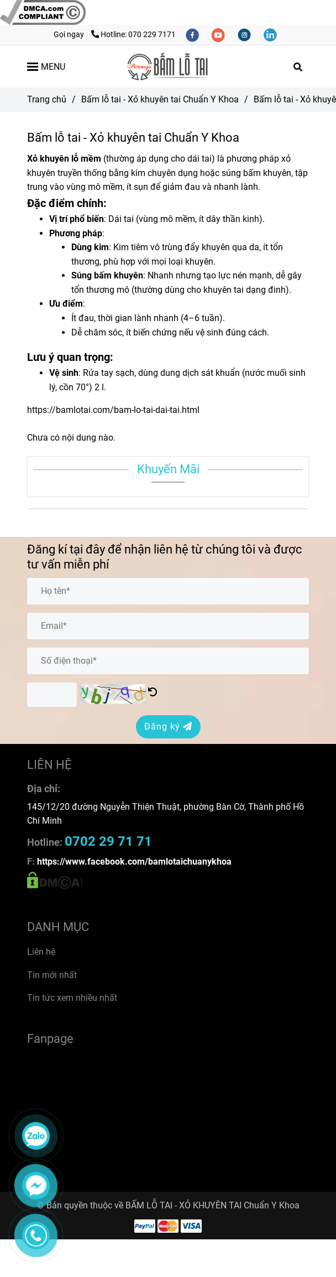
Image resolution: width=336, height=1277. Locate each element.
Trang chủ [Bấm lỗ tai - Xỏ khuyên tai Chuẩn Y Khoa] (46, 99)
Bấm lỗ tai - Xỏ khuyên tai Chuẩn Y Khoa (160, 99)
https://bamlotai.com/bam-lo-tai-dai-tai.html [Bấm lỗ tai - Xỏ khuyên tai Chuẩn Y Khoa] (113, 410)
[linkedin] (270, 34)
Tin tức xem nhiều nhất (72, 997)
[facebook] (193, 34)
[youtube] (219, 34)
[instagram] (245, 34)
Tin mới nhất (52, 975)
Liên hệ (41, 952)
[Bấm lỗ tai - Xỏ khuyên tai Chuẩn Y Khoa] (43, 12)
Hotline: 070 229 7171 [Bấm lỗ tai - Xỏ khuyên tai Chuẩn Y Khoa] (133, 34)
